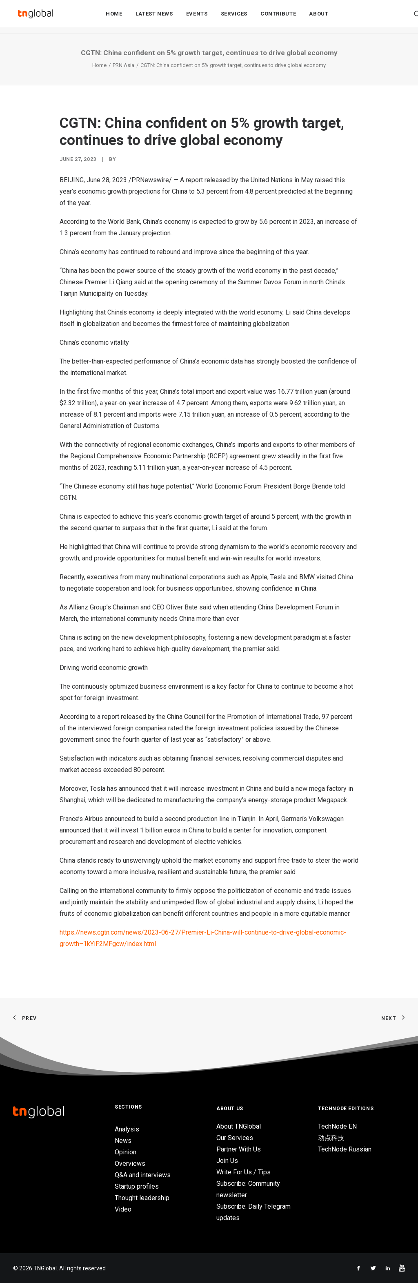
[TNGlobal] (35, 16)
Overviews (130, 1163)
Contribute (278, 17)
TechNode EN (337, 1126)
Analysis (127, 1129)
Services (234, 17)
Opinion (125, 1152)
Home (114, 17)
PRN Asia (123, 65)
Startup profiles (137, 1186)
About (318, 17)
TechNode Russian (344, 1149)
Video (123, 1209)
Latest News (154, 17)
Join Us (227, 1161)
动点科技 (331, 1138)
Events (197, 17)
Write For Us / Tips (243, 1172)
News (123, 1141)
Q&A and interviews (143, 1175)
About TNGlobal (238, 1126)
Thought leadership (142, 1198)
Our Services (234, 1138)
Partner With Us (238, 1149)
